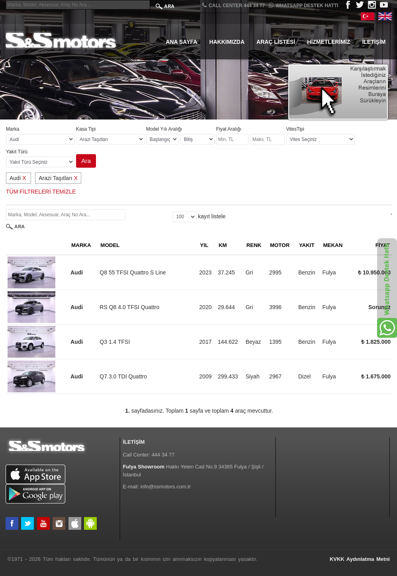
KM (223, 245)
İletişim (373, 42)
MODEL (109, 245)
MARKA (81, 245)
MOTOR (279, 245)
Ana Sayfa (181, 42)
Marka (12, 129)
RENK (254, 245)
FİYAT (382, 245)
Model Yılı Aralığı (164, 129)
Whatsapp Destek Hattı (303, 5)
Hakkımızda (226, 42)
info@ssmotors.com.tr (165, 487)
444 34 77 (163, 455)
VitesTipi (295, 129)
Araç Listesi (275, 42)
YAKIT (307, 245)
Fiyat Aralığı (228, 129)
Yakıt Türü (16, 152)
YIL (204, 245)
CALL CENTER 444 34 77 (233, 5)
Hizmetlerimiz (328, 42)
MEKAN (332, 245)
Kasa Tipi (86, 129)
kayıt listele (211, 216)
